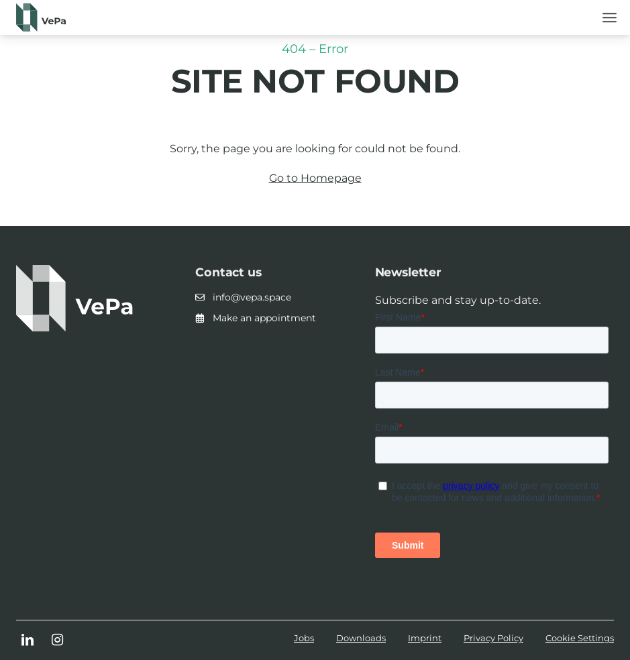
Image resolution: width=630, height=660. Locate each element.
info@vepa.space (252, 297)
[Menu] (609, 17)
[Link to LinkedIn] (27, 642)
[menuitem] (609, 17)
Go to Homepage (315, 178)
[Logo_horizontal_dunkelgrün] (41, 17)
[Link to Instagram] (57, 642)
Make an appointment (264, 318)
